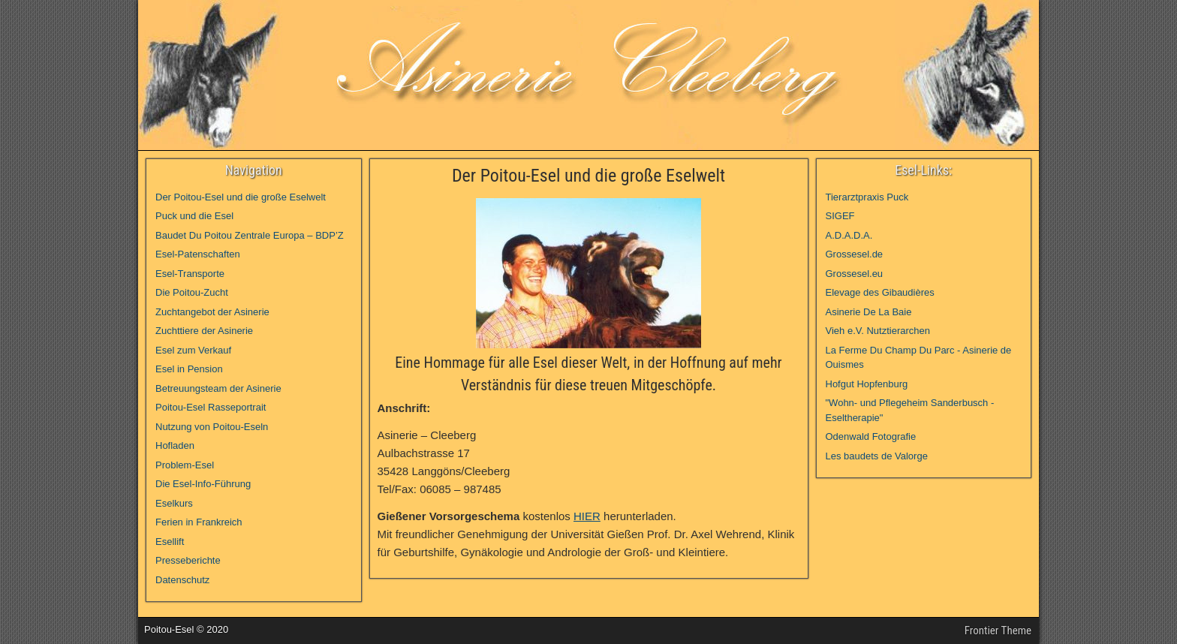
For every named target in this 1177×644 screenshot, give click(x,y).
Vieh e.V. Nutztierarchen (878, 330)
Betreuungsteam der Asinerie (218, 388)
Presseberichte (188, 560)
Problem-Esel (184, 465)
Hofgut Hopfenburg (867, 384)
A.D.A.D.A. (849, 235)
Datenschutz (182, 579)
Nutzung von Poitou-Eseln (211, 426)
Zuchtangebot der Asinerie (212, 311)
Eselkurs (174, 503)
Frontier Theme (998, 630)
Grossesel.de (855, 254)
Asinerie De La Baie (869, 311)
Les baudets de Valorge (877, 456)
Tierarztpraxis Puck (867, 197)
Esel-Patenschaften (197, 254)
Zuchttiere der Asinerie (204, 330)
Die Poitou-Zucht (191, 292)
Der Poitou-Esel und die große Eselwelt (588, 175)
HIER (587, 516)
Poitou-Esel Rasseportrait (210, 407)
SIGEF (840, 215)
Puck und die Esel (194, 215)
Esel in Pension (189, 369)
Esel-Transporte (189, 273)
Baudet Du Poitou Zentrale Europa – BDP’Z (249, 235)
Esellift (169, 541)
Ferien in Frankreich (198, 522)
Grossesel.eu (855, 273)
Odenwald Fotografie (871, 436)
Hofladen (174, 445)
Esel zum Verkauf (193, 350)
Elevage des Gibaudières (880, 292)
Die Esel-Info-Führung (203, 483)
